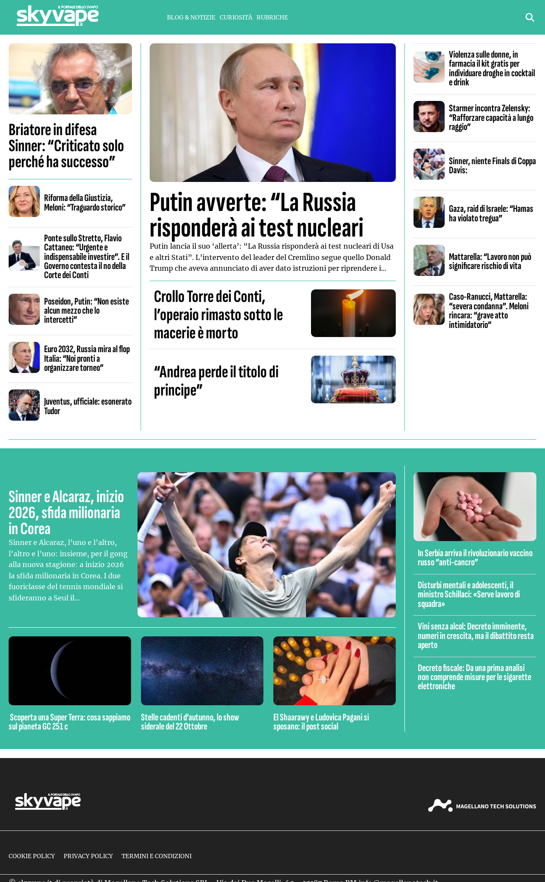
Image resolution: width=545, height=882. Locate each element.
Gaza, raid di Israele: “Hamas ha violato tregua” (491, 213)
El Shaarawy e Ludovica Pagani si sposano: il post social (321, 722)
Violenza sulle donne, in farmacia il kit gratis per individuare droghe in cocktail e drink (492, 68)
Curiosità (236, 17)
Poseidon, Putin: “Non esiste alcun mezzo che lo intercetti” (86, 310)
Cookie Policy (32, 856)
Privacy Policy (88, 856)
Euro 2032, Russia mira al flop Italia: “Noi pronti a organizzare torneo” (87, 358)
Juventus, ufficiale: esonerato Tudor (87, 406)
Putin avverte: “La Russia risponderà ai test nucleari (256, 215)
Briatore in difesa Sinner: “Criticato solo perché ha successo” (66, 146)
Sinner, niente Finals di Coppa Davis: (492, 165)
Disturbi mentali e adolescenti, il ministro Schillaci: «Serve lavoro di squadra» (469, 594)
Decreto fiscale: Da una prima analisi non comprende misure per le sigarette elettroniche (474, 677)
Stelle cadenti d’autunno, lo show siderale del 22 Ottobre (190, 722)
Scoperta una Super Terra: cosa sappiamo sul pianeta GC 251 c (69, 722)
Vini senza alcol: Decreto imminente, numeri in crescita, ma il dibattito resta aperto (476, 635)
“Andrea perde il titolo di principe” (216, 381)
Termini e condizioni (157, 856)
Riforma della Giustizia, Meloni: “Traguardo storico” (85, 202)
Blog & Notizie (191, 17)
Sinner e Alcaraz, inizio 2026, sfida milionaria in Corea (66, 512)
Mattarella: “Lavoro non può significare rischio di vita (490, 261)
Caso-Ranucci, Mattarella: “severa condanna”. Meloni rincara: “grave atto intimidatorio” (489, 311)
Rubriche (272, 17)
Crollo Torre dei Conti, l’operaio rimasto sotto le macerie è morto (218, 315)
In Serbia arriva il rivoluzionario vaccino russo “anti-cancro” (475, 557)
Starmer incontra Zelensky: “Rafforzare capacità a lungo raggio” (491, 117)
